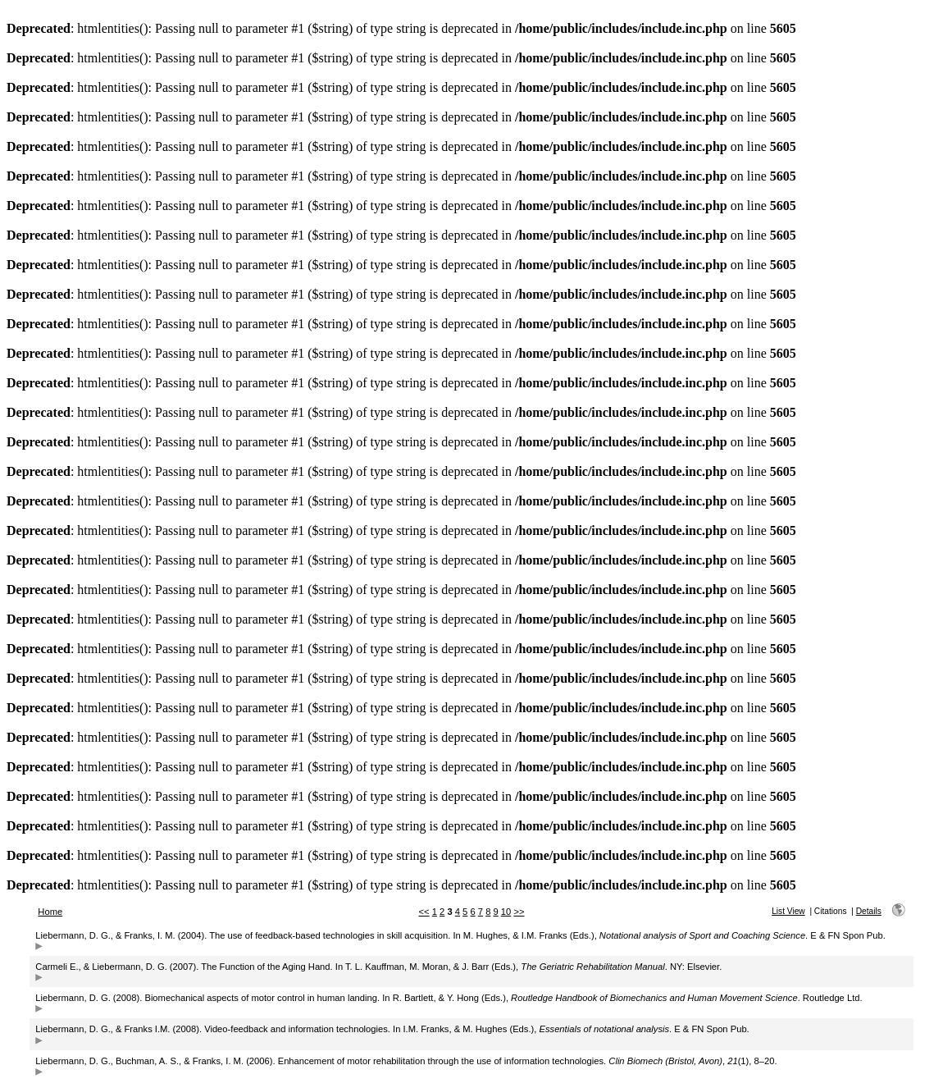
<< (424, 912)
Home (50, 912)
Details (869, 911)
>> (518, 912)
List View (788, 911)
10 (506, 912)
